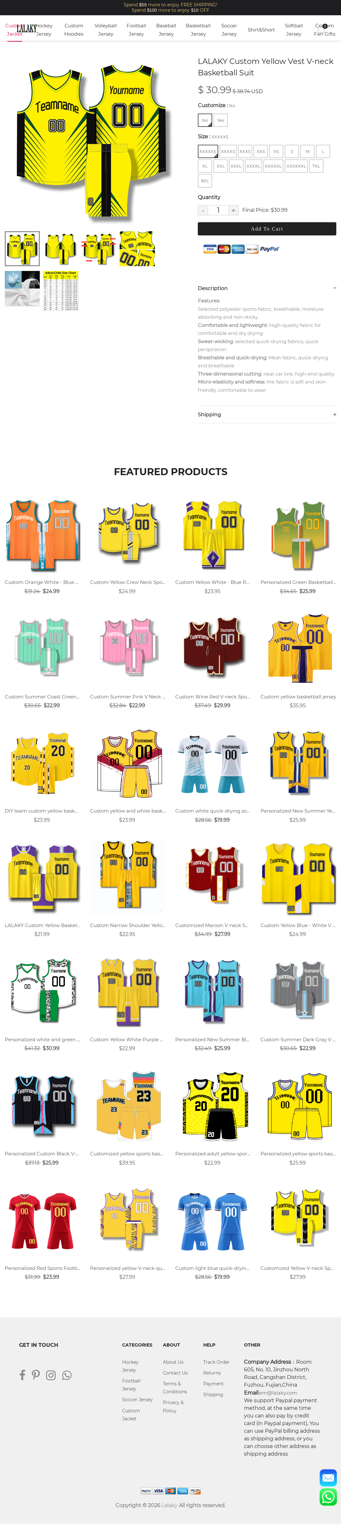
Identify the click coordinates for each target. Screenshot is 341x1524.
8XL (205, 180)
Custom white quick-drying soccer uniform (213, 811)
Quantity (209, 197)
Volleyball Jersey (105, 30)
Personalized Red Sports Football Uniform (42, 1268)
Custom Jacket (14, 30)
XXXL (236, 166)
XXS (261, 151)
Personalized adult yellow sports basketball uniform (213, 1154)
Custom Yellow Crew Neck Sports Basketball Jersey (128, 582)
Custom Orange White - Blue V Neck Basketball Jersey (42, 582)
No (207, 122)
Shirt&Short (261, 30)
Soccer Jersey (229, 30)
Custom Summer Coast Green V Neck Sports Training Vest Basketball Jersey (42, 697)
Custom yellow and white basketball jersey (128, 811)
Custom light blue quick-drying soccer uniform (213, 1268)
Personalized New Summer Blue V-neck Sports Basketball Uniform (213, 1040)
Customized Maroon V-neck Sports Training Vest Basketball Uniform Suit (213, 925)
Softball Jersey (294, 30)
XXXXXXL (296, 166)
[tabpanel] (92, 140)
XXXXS (228, 151)
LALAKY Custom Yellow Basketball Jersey (42, 925)
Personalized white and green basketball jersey (42, 1040)
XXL (221, 166)
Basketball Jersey (198, 30)
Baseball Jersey (166, 30)
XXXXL (254, 166)
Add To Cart (267, 229)
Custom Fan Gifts (324, 30)
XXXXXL (273, 166)
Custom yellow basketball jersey (298, 697)
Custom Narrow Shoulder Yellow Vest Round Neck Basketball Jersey (128, 925)
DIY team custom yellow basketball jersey (42, 811)
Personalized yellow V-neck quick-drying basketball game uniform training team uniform (128, 1268)
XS (276, 151)
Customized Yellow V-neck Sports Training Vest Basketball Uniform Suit (298, 1268)
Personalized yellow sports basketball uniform (298, 1154)
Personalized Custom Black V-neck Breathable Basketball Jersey (42, 1154)
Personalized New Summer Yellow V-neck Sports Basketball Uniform (298, 811)
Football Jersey (136, 30)
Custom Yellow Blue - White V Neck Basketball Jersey (298, 925)
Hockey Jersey (43, 30)
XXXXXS (208, 153)
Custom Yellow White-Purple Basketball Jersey (128, 1040)
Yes (220, 120)
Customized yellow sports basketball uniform (128, 1154)
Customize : (216, 105)
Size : (213, 137)
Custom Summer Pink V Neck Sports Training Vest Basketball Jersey (128, 697)
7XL (316, 166)
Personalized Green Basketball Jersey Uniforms (298, 582)
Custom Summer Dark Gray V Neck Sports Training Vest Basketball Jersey (298, 1040)
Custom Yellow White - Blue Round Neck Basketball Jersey (213, 582)
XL (205, 166)
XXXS (245, 151)
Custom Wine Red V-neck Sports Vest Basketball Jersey (213, 697)
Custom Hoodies (73, 30)
